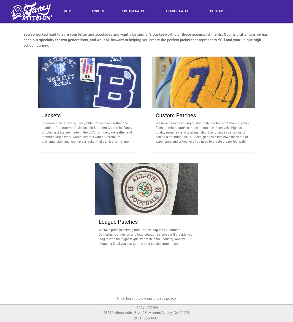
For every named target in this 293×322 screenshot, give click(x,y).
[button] (146, 298)
